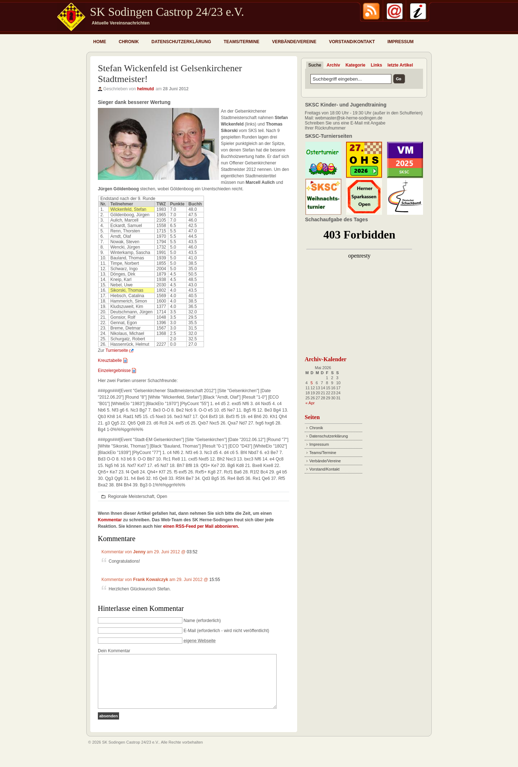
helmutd (145, 88)
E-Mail (189, 630)
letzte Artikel (400, 65)
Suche (314, 65)
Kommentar (110, 519)
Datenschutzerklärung (181, 41)
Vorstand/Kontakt (352, 41)
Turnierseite (116, 350)
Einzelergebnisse (114, 370)
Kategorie (355, 65)
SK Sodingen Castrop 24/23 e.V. (167, 11)
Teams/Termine (241, 41)
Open (161, 496)
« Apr (310, 403)
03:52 (192, 551)
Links (376, 65)
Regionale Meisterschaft (131, 496)
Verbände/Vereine (294, 41)
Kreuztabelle (110, 360)
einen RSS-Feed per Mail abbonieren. (201, 526)
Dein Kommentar (114, 650)
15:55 (214, 579)
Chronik (129, 41)
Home (99, 41)
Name (189, 620)
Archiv (333, 65)
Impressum (400, 41)
